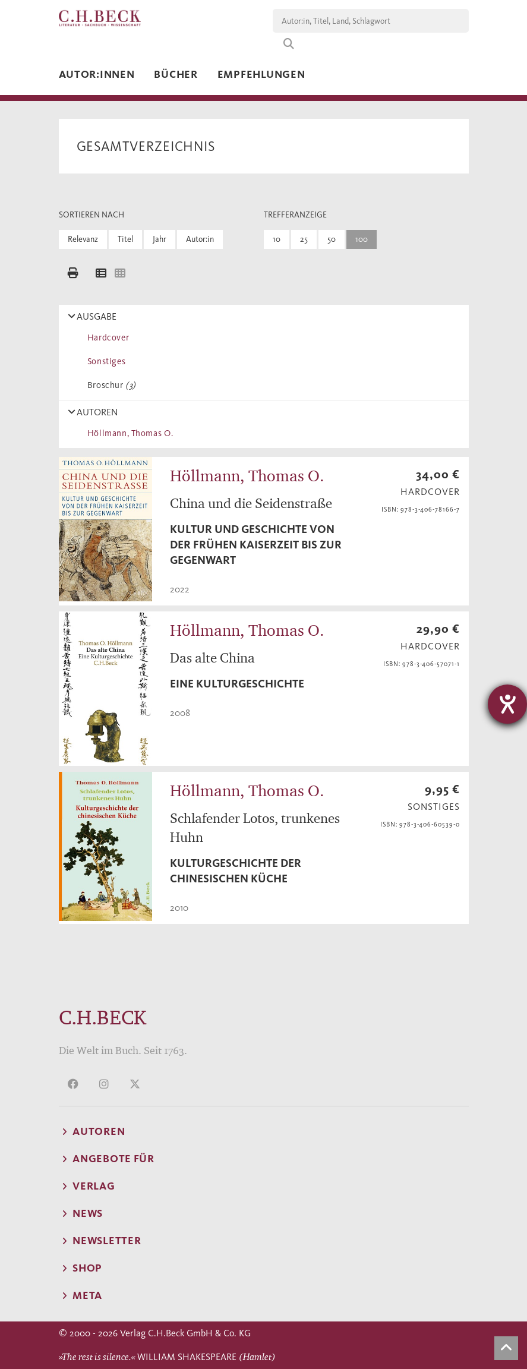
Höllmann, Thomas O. (128, 433)
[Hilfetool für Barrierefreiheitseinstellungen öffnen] (507, 704)
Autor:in (200, 239)
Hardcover (106, 337)
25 (304, 239)
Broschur (109, 385)
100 (361, 239)
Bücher (175, 74)
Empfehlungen (261, 74)
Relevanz (83, 239)
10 (276, 239)
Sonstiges (104, 361)
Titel (125, 239)
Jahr (159, 239)
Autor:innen (97, 74)
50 (331, 239)
